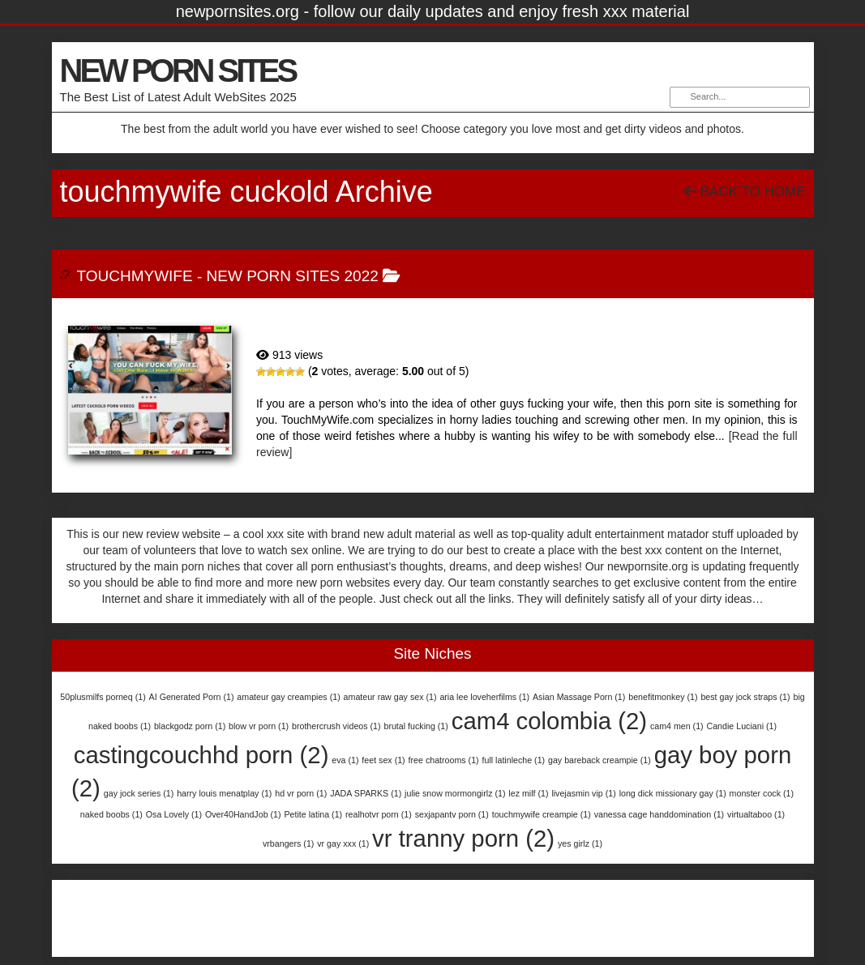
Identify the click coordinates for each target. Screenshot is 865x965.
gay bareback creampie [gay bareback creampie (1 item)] (599, 760)
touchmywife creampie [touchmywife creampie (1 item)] (541, 814)
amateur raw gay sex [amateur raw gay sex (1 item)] (390, 697)
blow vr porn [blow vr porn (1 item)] (259, 726)
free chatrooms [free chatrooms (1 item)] (444, 760)
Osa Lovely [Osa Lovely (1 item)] (174, 814)
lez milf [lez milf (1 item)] (528, 793)
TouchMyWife (134, 275)
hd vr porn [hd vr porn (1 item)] (301, 793)
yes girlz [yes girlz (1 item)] (580, 843)
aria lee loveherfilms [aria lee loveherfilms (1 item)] (484, 697)
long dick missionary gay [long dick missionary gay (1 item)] (672, 793)
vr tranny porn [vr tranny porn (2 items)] (463, 838)
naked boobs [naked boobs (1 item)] (111, 814)
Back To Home (744, 191)
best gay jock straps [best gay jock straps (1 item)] (745, 697)
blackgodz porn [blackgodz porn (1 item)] (189, 726)
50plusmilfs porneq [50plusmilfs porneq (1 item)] (102, 697)
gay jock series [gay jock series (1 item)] (138, 793)
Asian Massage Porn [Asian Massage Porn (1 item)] (579, 697)
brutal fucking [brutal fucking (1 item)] (415, 726)
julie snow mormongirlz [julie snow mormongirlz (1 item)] (455, 793)
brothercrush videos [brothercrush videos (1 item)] (336, 726)
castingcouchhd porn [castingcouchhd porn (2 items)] (201, 754)
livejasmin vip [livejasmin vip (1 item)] (583, 793)
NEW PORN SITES (178, 70)
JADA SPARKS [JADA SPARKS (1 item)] (365, 793)
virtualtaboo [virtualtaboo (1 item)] (756, 814)
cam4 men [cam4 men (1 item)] (677, 726)
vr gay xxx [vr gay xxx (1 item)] (343, 843)
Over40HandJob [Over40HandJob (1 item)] (243, 814)
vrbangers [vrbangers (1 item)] (288, 843)
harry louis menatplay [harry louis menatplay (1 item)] (224, 793)
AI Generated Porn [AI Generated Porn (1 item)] (191, 697)
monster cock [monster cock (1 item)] (762, 793)
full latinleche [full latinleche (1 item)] (514, 760)
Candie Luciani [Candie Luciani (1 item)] (742, 726)
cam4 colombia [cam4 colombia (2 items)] (549, 720)
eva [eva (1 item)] (345, 760)
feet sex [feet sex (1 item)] (383, 760)
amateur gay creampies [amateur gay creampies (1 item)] (288, 697)
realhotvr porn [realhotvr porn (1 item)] (378, 814)
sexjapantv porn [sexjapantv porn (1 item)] (452, 814)
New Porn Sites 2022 (293, 275)
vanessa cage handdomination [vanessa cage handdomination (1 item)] (659, 814)
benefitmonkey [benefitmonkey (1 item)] (662, 697)
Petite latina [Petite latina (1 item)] (313, 814)
